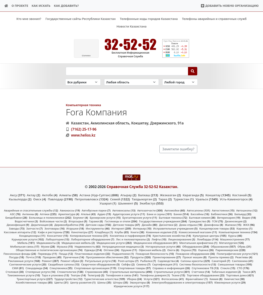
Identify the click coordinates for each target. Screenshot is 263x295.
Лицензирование (179, 239)
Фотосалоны (169, 279)
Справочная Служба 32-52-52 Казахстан (142, 186)
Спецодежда (33, 268)
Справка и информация (168, 268)
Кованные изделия (158, 232)
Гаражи (94, 221)
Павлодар (55, 199)
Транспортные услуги (31, 279)
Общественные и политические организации (46, 250)
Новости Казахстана (131, 26)
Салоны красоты (192, 261)
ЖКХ (246, 225)
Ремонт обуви (70, 261)
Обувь (242, 246)
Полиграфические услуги (234, 253)
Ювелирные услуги (227, 282)
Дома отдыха (188, 225)
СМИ (15, 268)
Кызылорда (18, 199)
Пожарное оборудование (192, 253)
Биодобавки (13, 217)
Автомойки (171, 210)
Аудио (101, 214)
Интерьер (139, 228)
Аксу (13, 195)
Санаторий (219, 261)
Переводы (45, 253)
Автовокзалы (121, 210)
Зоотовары (51, 228)
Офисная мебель (150, 250)
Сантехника (240, 261)
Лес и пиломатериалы (131, 239)
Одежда (89, 250)
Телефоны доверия (153, 275)
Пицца (63, 253)
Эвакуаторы (138, 282)
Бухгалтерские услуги (136, 217)
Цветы (58, 282)
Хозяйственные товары (31, 282)
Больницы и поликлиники (46, 217)
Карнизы (242, 228)
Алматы (65, 195)
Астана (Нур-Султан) (95, 195)
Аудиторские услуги (126, 214)
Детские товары (123, 225)
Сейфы (126, 264)
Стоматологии (66, 271)
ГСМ (214, 221)
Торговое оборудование (203, 275)
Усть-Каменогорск (234, 199)
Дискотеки (166, 225)
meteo (86, 56)
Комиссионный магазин (195, 232)
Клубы (119, 232)
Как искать (41, 6)
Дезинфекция (16, 225)
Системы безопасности (195, 264)
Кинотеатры (79, 232)
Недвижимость (85, 246)
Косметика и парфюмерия (127, 236)
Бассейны (197, 214)
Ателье (85, 214)
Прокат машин (193, 257)
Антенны (28, 214)
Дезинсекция (234, 221)
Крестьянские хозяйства (169, 236)
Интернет (117, 228)
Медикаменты (46, 243)
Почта (30, 257)
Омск (37, 199)
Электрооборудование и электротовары (179, 282)
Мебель (22, 243)
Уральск (201, 199)
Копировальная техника (86, 236)
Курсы (232, 236)
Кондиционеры (29, 236)
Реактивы (241, 257)
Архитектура (66, 214)
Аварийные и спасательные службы (28, 210)
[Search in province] (131, 82)
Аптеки (45, 214)
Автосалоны (195, 210)
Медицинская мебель (76, 243)
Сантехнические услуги (25, 264)
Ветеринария (226, 217)
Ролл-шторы (126, 261)
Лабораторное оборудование (90, 239)
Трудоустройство (65, 279)
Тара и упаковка (52, 275)
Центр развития (80, 282)
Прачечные (70, 257)
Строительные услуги (168, 271)
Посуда (14, 257)
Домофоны (211, 225)
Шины (101, 282)
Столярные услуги (37, 271)
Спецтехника (58, 268)
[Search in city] (180, 82)
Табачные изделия (224, 271)
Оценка (203, 250)
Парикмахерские (226, 250)
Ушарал (105, 203)
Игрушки (72, 228)
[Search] (192, 71)
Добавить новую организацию (229, 6)
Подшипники (121, 253)
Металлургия (228, 243)
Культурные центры (206, 236)
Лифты (156, 239)
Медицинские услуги (111, 243)
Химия (213, 279)
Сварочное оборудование (98, 264)
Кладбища (102, 232)
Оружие (126, 250)
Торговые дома (236, 275)
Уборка (131, 279)
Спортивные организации (91, 268)
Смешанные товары (231, 264)
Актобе (47, 195)
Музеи (45, 246)
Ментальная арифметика (196, 243)
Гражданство (197, 221)
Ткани (176, 275)
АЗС (12, 214)
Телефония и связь (119, 275)
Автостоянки (220, 210)
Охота (171, 250)
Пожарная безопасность (152, 253)
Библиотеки (219, 214)
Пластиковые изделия (90, 253)
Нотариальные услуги (160, 246)
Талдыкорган (142, 199)
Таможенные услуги (21, 275)
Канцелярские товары (214, 228)
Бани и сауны (156, 214)
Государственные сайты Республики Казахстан (80, 19)
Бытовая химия (199, 217)
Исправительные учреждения (173, 228)
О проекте (20, 6)
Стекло (225, 268)
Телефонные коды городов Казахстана (149, 19)
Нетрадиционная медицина (121, 246)
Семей (115, 199)
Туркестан (181, 199)
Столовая (12, 271)
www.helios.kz (83, 135)
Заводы (14, 228)
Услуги (148, 279)
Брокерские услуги (102, 217)
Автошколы (244, 210)
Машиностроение (232, 239)
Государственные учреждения (159, 221)
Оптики (109, 250)
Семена (141, 264)
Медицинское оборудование (153, 243)
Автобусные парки (94, 210)
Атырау (126, 195)
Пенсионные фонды (17, 253)
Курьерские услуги (24, 239)
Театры (75, 275)
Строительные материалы (127, 271)
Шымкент (125, 203)
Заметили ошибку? (178, 149)
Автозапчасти (146, 210)
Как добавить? (66, 6)
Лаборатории (55, 239)
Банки (178, 214)
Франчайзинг (195, 279)
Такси (246, 271)
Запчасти (32, 228)
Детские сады (95, 225)
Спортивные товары (131, 268)
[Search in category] (83, 82)
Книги (134, 232)
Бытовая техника (170, 217)
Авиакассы (67, 210)
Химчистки (231, 279)
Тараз (162, 199)
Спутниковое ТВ (202, 268)
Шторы (118, 282)
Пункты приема (219, 257)
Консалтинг (55, 236)
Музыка (62, 246)
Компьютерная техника (83, 105)
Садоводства (166, 261)
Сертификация (162, 264)
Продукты (137, 257)
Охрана (186, 250)
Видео (246, 217)
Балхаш (144, 195)
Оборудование (192, 246)
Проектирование (163, 257)
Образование (220, 246)
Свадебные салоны (61, 264)
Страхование (93, 271)
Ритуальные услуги (98, 261)
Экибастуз (147, 203)
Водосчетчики (24, 221)
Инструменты (95, 228)
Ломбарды (204, 239)
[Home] (6, 6)
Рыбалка (146, 261)
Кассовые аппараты (17, 232)
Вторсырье (76, 221)
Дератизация (39, 225)
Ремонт (47, 261)
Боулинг (78, 217)
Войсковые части (51, 221)
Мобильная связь (22, 246)
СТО (239, 268)
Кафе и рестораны (50, 232)
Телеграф (94, 275)
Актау (31, 195)
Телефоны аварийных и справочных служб (214, 19)
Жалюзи (230, 225)
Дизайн (147, 225)
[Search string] (127, 71)
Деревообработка (66, 225)
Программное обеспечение (104, 257)
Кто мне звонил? (28, 19)
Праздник (49, 257)
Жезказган (168, 195)
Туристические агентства (101, 279)
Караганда (191, 195)
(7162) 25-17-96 (84, 129)
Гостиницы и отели (117, 221)
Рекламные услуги (20, 261)
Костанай (239, 195)
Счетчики (198, 271)
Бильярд (240, 214)
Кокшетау (213, 195)
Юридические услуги (128, 286)
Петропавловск (86, 199)
